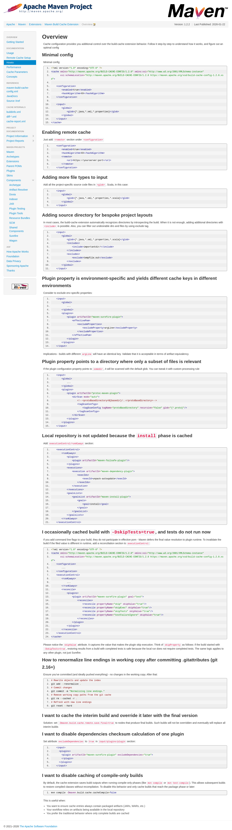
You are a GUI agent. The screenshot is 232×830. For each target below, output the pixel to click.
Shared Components (16, 229)
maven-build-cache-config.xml (18, 89)
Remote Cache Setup (19, 57)
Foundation (13, 256)
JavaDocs (12, 96)
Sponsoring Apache (17, 265)
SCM (12, 222)
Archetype (15, 185)
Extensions (35, 24)
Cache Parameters (17, 71)
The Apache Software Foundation (38, 826)
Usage (10, 53)
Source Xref (13, 100)
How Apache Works (18, 251)
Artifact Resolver (18, 189)
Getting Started (15, 42)
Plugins (11, 170)
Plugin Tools (16, 213)
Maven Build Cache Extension (61, 24)
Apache (10, 24)
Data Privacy (14, 261)
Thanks (11, 270)
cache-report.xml (16, 121)
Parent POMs (14, 166)
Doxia (12, 194)
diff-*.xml (11, 116)
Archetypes (13, 156)
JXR (11, 203)
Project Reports (20, 140)
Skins (10, 175)
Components (20, 180)
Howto (10, 62)
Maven (22, 24)
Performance (14, 67)
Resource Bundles (19, 218)
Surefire (13, 235)
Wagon (13, 240)
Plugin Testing (17, 208)
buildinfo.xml (14, 111)
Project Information (20, 136)
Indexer (13, 199)
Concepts (12, 76)
